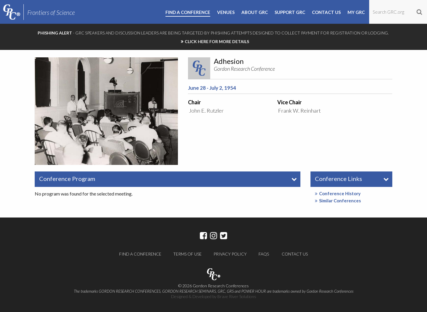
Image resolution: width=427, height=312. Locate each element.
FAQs (264, 253)
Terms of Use (187, 253)
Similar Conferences (338, 200)
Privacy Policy (230, 253)
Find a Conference (140, 253)
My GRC (356, 12)
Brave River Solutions (236, 296)
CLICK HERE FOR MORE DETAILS (217, 41)
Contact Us (295, 253)
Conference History (338, 193)
